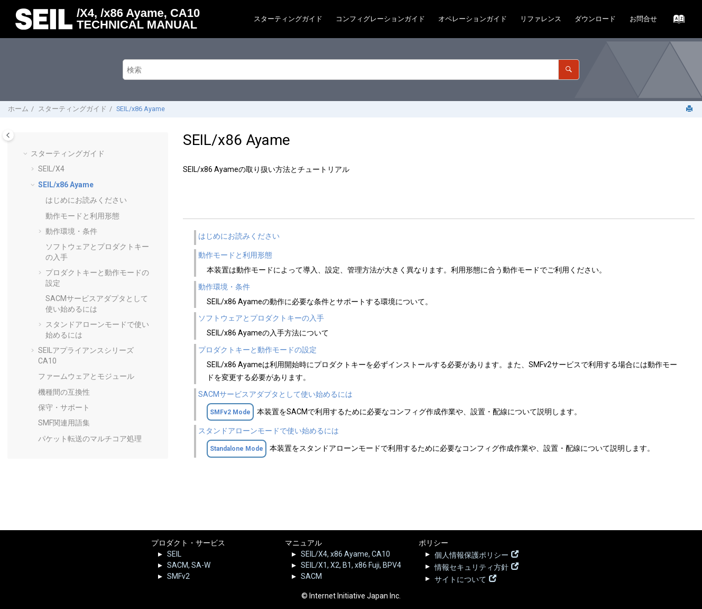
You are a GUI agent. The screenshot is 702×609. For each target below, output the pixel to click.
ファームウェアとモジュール (86, 376)
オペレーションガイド (472, 19)
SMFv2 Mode (230, 412)
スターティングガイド (288, 19)
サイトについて (460, 578)
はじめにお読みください (86, 200)
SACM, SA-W (188, 565)
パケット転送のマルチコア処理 (90, 438)
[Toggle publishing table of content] (8, 135)
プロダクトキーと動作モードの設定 (257, 350)
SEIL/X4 (51, 169)
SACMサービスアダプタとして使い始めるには (275, 394)
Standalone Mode (236, 448)
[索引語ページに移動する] (676, 21)
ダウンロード (595, 19)
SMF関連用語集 (64, 423)
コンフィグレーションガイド (380, 19)
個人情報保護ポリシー (472, 554)
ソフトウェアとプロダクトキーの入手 (261, 318)
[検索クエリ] (351, 69)
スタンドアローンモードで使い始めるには (268, 430)
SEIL (174, 554)
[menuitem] (288, 19)
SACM (311, 576)
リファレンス (540, 19)
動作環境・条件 (71, 231)
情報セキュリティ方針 (472, 566)
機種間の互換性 (64, 392)
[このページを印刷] (690, 109)
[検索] (568, 69)
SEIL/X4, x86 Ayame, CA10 (345, 554)
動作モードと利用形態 (82, 216)
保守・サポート (64, 407)
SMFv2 (178, 576)
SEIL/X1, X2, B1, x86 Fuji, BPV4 (351, 565)
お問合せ (643, 19)
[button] (26, 154)
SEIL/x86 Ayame (140, 109)
